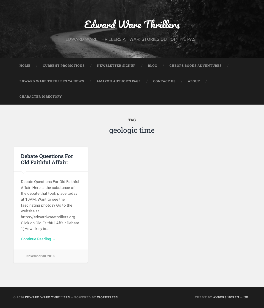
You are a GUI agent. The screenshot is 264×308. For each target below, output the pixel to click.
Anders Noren (226, 297)
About (194, 81)
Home (25, 66)
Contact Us (164, 81)
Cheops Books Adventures (196, 66)
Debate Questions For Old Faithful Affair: (47, 159)
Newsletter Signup (116, 66)
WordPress (107, 297)
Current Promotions (64, 66)
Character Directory (40, 96)
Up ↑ (247, 297)
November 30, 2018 (40, 256)
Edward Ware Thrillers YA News (51, 81)
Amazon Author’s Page (119, 81)
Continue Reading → (38, 239)
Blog (152, 66)
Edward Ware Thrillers (132, 24)
